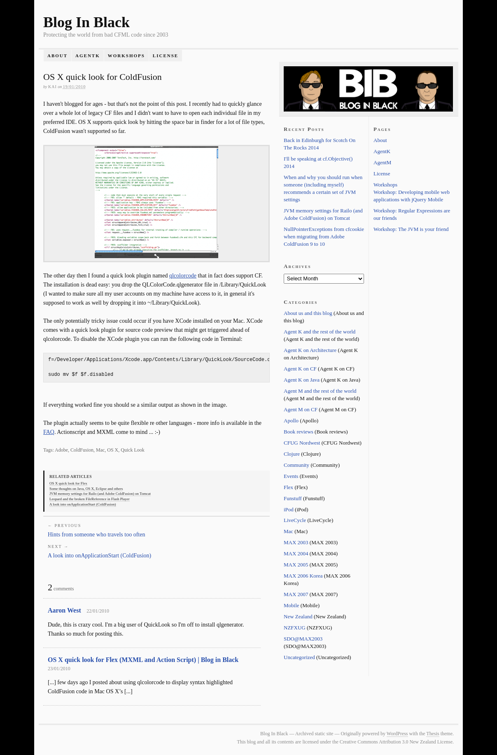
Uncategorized (299, 657)
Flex (288, 487)
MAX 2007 (296, 594)
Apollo (291, 420)
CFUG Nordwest (302, 443)
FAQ (48, 432)
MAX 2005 (296, 565)
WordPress (397, 733)
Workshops (126, 55)
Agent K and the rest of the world (319, 332)
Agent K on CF (300, 369)
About (57, 55)
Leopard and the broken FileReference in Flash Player (89, 499)
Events (291, 476)
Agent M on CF (300, 409)
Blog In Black (86, 22)
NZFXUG (295, 628)
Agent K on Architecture (310, 350)
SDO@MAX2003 (303, 639)
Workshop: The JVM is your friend (411, 229)
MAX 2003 (296, 542)
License (165, 55)
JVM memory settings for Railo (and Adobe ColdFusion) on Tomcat (100, 494)
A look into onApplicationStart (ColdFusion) (82, 504)
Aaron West (64, 610)
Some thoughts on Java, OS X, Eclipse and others (86, 489)
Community (296, 465)
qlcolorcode (182, 276)
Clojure (292, 454)
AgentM (382, 162)
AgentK (87, 55)
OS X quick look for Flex (68, 483)
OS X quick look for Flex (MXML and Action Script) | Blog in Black (143, 659)
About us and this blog (308, 313)
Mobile (291, 605)
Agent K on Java (302, 380)
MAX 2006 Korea (303, 576)
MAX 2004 (296, 553)
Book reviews (298, 432)
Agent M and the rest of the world (320, 391)
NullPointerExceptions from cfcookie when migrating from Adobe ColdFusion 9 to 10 (324, 236)
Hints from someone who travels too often (96, 534)
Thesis (432, 733)
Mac (288, 531)
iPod (289, 509)
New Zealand (298, 616)
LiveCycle (295, 520)
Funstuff (293, 498)
